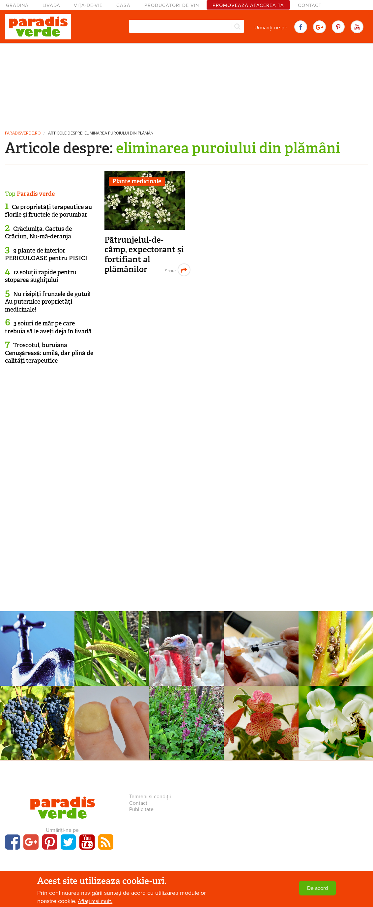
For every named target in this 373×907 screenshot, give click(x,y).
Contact (310, 5)
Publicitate (141, 809)
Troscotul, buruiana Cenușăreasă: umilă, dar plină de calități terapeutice (49, 353)
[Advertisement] (186, 84)
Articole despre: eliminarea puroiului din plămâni (101, 133)
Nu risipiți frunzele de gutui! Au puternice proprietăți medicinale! (48, 302)
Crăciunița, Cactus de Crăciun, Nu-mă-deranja (38, 232)
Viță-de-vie (88, 5)
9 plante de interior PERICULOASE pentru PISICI (46, 254)
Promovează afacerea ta (248, 5)
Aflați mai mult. (95, 901)
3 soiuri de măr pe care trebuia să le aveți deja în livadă (48, 327)
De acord (317, 888)
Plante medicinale (136, 181)
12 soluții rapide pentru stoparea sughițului (40, 276)
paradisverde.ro (23, 133)
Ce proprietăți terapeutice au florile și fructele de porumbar (48, 211)
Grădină (17, 5)
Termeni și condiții (150, 796)
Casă (123, 5)
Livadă (51, 5)
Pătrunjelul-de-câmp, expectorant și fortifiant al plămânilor (144, 254)
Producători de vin (171, 5)
